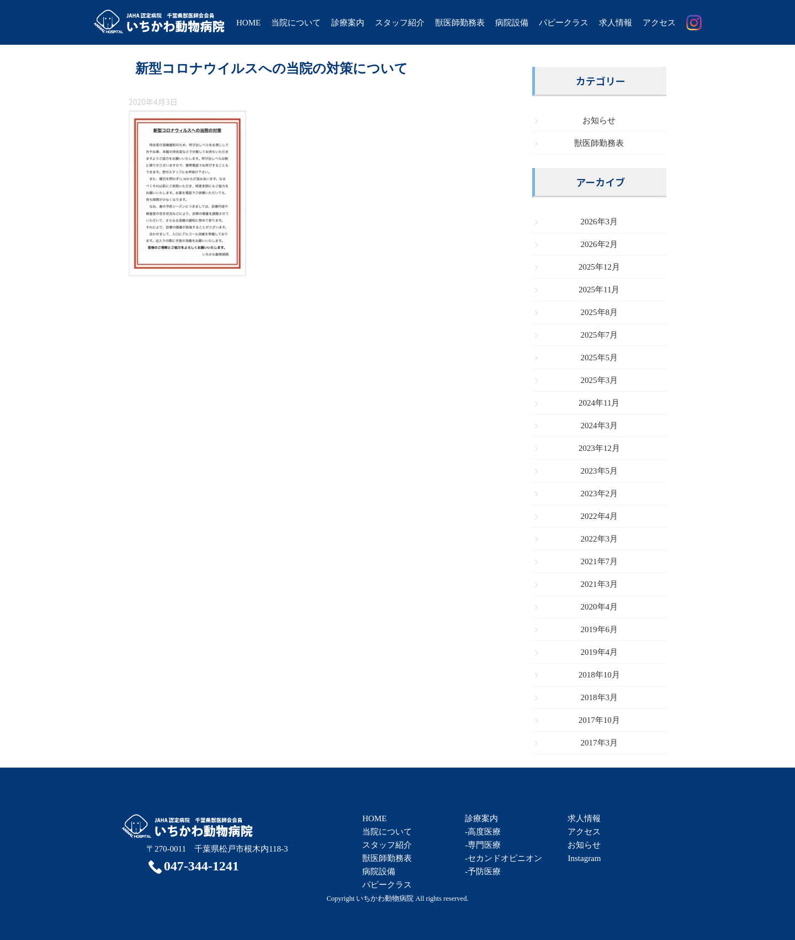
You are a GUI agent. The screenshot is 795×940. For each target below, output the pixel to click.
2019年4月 (599, 652)
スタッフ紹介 (400, 22)
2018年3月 (599, 697)
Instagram (584, 858)
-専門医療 (483, 845)
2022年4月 (599, 516)
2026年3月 (599, 221)
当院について (296, 22)
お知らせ (599, 120)
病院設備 (511, 22)
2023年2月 (599, 493)
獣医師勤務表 (460, 22)
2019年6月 (599, 629)
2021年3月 (599, 584)
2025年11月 (599, 289)
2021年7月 (599, 561)
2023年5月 (599, 470)
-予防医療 (483, 871)
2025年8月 (599, 312)
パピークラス (564, 22)
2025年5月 (599, 357)
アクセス (659, 22)
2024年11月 (599, 402)
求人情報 (615, 22)
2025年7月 (599, 334)
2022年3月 (599, 538)
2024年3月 (599, 425)
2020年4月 (599, 606)
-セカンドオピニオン (503, 858)
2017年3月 (599, 742)
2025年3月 (599, 380)
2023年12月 (599, 448)
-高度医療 (483, 831)
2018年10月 (599, 674)
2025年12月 (599, 266)
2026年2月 (599, 244)
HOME (248, 22)
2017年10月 (599, 720)
